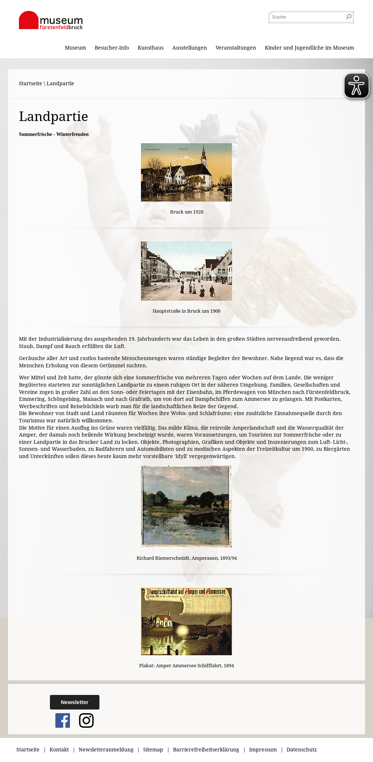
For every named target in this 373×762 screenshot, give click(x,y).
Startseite (30, 83)
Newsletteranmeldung (106, 750)
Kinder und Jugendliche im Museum (309, 48)
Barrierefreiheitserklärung (206, 750)
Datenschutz (302, 750)
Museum (75, 48)
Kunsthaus (151, 48)
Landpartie (60, 83)
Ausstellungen (189, 48)
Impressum (263, 750)
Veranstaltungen (236, 48)
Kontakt (59, 750)
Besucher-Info (112, 48)
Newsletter (75, 702)
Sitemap (153, 750)
